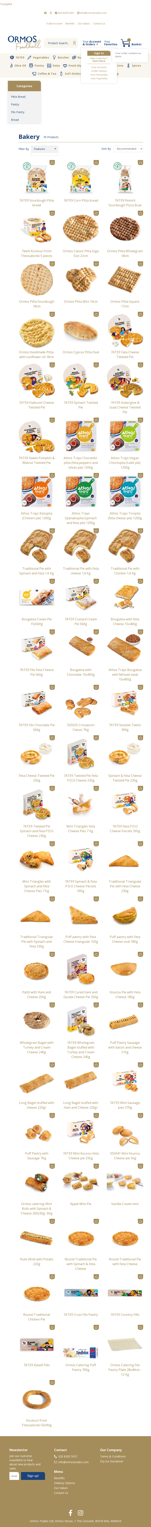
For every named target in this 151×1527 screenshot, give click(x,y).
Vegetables (38, 58)
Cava (89, 73)
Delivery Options (64, 1483)
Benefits (70, 23)
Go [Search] (74, 43)
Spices (133, 65)
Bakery (112, 58)
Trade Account (54, 23)
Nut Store (113, 65)
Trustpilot (6, 4)
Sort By (106, 149)
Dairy (53, 66)
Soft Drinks (70, 74)
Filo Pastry (17, 112)
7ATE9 (17, 58)
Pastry (15, 104)
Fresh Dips (73, 66)
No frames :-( (27, 1477)
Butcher (60, 58)
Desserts (132, 58)
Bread (15, 120)
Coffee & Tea (44, 73)
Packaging (108, 74)
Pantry (36, 65)
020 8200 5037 (64, 13)
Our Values (84, 23)
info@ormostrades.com (92, 13)
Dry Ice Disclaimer (111, 1461)
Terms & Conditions (113, 1456)
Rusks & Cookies (86, 58)
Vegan (93, 66)
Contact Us (99, 23)
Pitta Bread (18, 97)
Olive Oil (18, 66)
